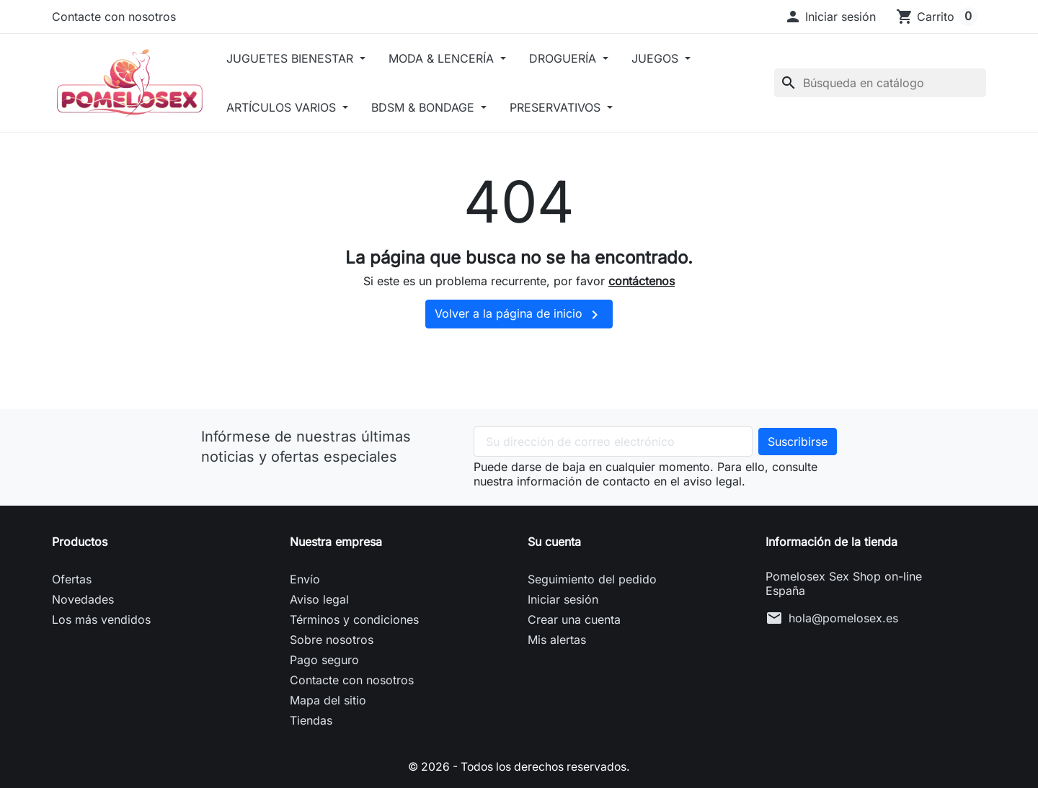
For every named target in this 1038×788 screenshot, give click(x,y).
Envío (305, 579)
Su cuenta (554, 541)
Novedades (83, 599)
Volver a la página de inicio (519, 314)
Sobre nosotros (331, 639)
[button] (830, 17)
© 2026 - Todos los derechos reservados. (519, 766)
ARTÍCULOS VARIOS (293, 107)
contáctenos (641, 281)
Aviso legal (319, 599)
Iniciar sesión (563, 599)
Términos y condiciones (354, 619)
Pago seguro (324, 660)
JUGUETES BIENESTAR (302, 58)
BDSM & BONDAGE (436, 107)
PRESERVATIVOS (568, 107)
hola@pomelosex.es (843, 618)
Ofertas (72, 579)
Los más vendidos (101, 619)
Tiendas (311, 720)
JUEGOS (668, 58)
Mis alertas (557, 639)
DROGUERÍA (576, 58)
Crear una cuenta (574, 619)
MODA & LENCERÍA (454, 58)
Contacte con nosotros (114, 16)
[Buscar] (880, 82)
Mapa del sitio (328, 700)
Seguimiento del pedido (592, 579)
